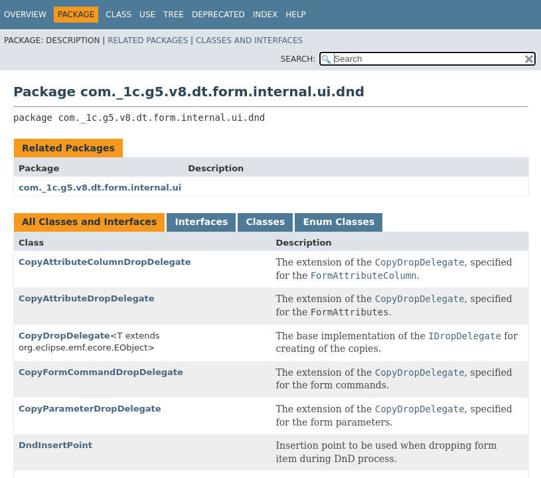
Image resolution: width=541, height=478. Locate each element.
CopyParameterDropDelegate (90, 409)
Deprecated (218, 14)
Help (295, 14)
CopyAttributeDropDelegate (87, 298)
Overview (25, 14)
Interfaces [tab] (201, 221)
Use (147, 14)
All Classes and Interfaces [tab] (89, 221)
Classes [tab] (265, 221)
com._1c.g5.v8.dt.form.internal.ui (100, 188)
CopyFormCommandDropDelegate (101, 372)
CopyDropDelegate (64, 336)
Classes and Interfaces (249, 40)
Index (265, 14)
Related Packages (148, 40)
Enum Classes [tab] (338, 221)
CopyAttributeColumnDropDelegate (105, 262)
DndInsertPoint (55, 445)
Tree (173, 14)
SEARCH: (298, 59)
